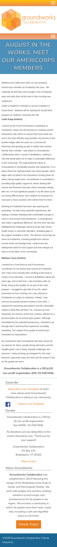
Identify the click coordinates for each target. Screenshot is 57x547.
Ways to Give (28, 461)
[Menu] (53, 36)
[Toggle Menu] (53, 3)
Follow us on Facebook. (31, 404)
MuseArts (7, 542)
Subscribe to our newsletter (24, 389)
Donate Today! (28, 524)
